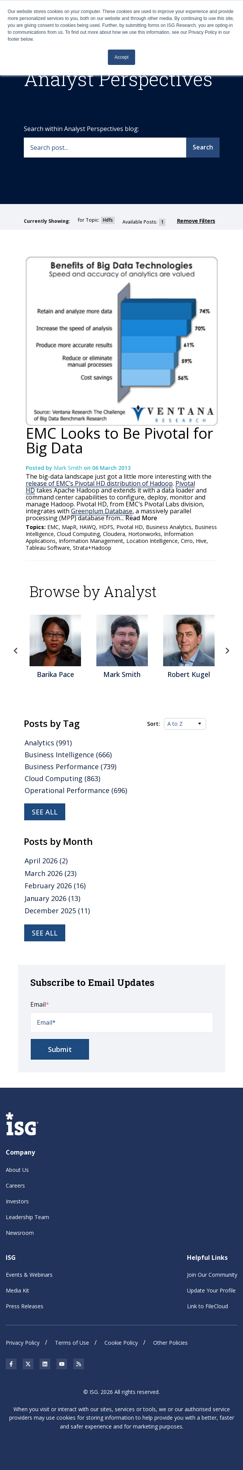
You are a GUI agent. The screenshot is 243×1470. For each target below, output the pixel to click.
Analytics (48, 742)
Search (203, 147)
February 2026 (55, 885)
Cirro (187, 540)
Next (227, 651)
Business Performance (70, 766)
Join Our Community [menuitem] (212, 1274)
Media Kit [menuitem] (17, 1290)
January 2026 (52, 898)
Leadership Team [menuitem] (27, 1217)
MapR (69, 527)
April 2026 (46, 860)
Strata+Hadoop (92, 547)
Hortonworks (144, 534)
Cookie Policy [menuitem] (121, 1342)
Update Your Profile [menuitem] (211, 1290)
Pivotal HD (129, 527)
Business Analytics (169, 527)
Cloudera (114, 534)
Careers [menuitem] (15, 1185)
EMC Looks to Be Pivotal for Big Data (119, 440)
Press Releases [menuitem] (24, 1306)
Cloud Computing (78, 534)
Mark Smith (69, 467)
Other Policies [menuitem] (170, 1342)
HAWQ (87, 527)
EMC (53, 527)
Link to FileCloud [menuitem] (207, 1306)
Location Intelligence (152, 540)
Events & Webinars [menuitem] (29, 1274)
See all (45, 811)
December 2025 (57, 910)
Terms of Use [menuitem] (72, 1342)
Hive (201, 540)
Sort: (153, 723)
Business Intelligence (68, 754)
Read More (140, 518)
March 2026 (50, 873)
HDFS (106, 527)
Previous (16, 651)
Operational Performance (76, 790)
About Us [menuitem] (17, 1169)
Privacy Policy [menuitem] (23, 1342)
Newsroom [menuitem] (20, 1232)
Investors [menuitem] (17, 1201)
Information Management (91, 540)
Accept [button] (121, 57)
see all (45, 932)
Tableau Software (48, 547)
